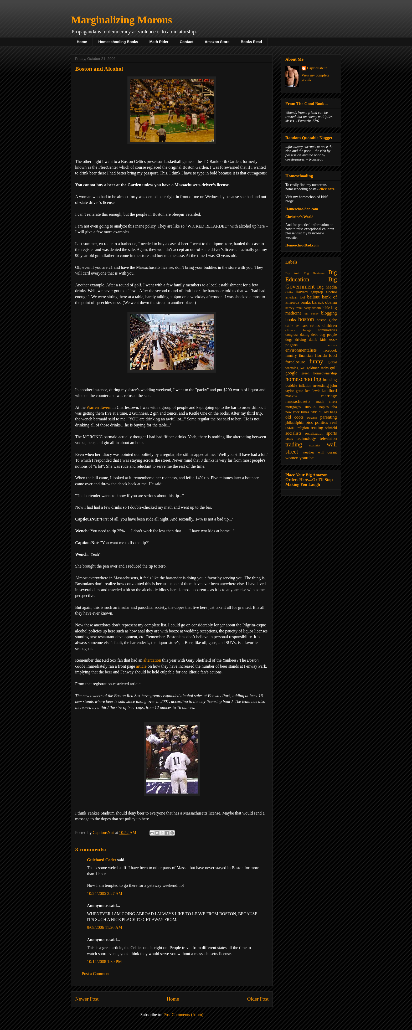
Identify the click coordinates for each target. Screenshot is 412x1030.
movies (309, 406)
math (319, 402)
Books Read (251, 42)
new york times (297, 412)
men (333, 401)
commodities (327, 330)
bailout (313, 297)
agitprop (317, 292)
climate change (298, 330)
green (305, 373)
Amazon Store (217, 42)
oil (321, 412)
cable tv (292, 326)
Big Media (327, 287)
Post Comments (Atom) (183, 1014)
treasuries (314, 445)
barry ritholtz (312, 308)
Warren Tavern (98, 407)
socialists (293, 433)
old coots (294, 417)
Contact (186, 42)
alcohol (331, 292)
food (333, 355)
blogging (329, 313)
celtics (315, 326)
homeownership (325, 373)
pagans (312, 417)
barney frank (293, 308)
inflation (305, 386)
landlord (329, 390)
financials (306, 356)
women (291, 457)
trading (293, 444)
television (328, 438)
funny (316, 361)
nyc (314, 411)
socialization (314, 433)
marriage (329, 395)
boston (306, 319)
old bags (330, 412)
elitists (332, 345)
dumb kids (317, 340)
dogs (288, 340)
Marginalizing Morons (121, 20)
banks (306, 302)
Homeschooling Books (118, 42)
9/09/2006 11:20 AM (104, 927)
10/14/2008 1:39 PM (104, 961)
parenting (328, 417)
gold (302, 368)
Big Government (311, 283)
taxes (289, 439)
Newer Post (87, 999)
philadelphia (294, 423)
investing (321, 385)
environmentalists (301, 350)
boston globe (327, 320)
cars (305, 326)
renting (317, 427)
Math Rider (159, 42)
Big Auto (292, 273)
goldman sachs (318, 368)
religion (303, 428)
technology (306, 438)
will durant (327, 452)
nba (334, 407)
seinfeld (331, 428)
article (141, 666)
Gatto (289, 292)
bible (326, 308)
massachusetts (297, 401)
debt (314, 335)
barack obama (324, 302)
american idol (295, 297)
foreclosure (295, 361)
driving (300, 340)
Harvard (302, 292)
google (291, 372)
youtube (307, 457)
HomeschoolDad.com (301, 245)
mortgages (293, 407)
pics (309, 422)
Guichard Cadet (101, 860)
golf (333, 367)
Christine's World (299, 217)
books (290, 319)
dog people (328, 335)
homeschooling (303, 379)
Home (82, 42)
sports (331, 433)
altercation (152, 660)
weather (308, 452)
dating (304, 335)
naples (324, 407)
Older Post (258, 999)
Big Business (314, 273)
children (329, 325)
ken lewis (312, 391)
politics (321, 422)
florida (321, 355)
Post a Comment (96, 973)
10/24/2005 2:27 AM (104, 893)
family (291, 355)
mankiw (291, 396)
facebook (330, 350)
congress (291, 335)
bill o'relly (311, 313)
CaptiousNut (317, 68)
